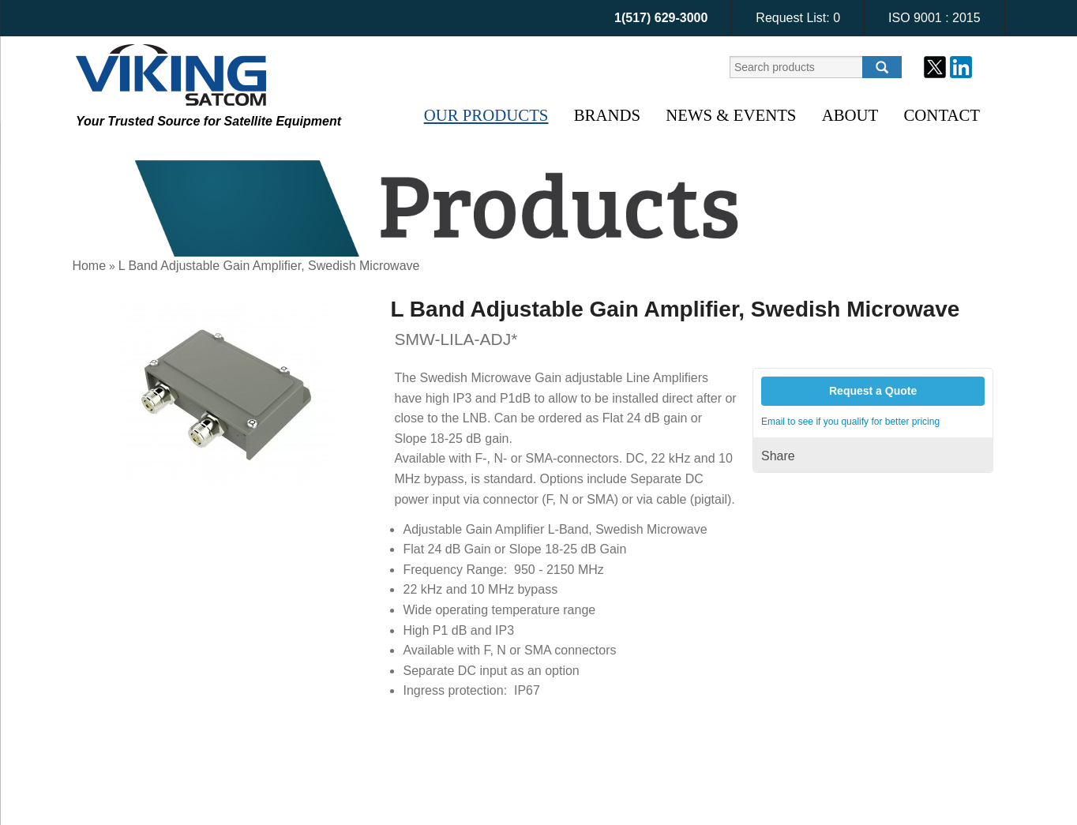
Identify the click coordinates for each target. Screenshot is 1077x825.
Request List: (798, 17)
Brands (607, 115)
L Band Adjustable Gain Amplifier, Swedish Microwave (269, 265)
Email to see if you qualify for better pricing (850, 421)
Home (89, 265)
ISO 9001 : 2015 (934, 17)
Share (778, 456)
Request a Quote (873, 390)
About (850, 115)
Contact (941, 115)
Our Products (486, 115)
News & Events (731, 115)
